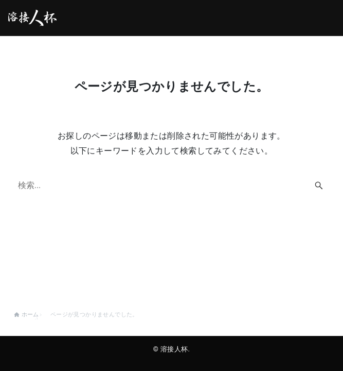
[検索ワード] (172, 185)
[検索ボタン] (319, 185)
